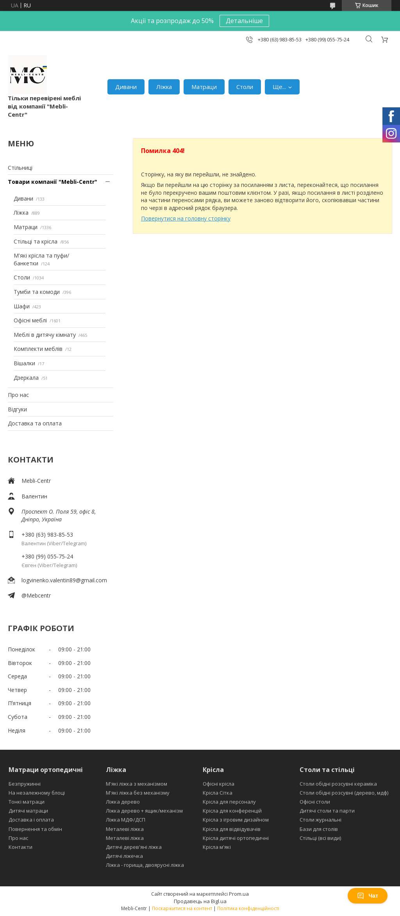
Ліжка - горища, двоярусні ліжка (145, 864)
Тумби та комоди (37, 291)
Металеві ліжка (125, 828)
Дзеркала (26, 377)
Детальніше (244, 20)
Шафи (22, 306)
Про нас (18, 394)
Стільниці (20, 167)
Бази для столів (319, 828)
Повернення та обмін (35, 828)
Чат (367, 895)
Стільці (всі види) (320, 837)
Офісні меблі (30, 320)
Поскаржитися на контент (182, 908)
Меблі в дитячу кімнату (45, 334)
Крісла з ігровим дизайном (236, 819)
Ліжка (164, 87)
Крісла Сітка (217, 792)
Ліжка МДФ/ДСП (125, 819)
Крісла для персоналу (229, 801)
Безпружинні (25, 783)
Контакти (20, 846)
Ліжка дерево (123, 801)
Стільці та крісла (35, 241)
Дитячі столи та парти (327, 810)
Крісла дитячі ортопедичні (236, 837)
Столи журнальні (320, 819)
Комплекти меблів (38, 348)
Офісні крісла (218, 783)
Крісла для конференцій (232, 810)
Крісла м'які (217, 846)
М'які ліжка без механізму (138, 792)
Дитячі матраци (28, 810)
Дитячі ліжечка (124, 855)
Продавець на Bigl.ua (200, 901)
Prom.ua (239, 893)
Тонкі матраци (27, 801)
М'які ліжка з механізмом (136, 783)
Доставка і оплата (31, 819)
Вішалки (24, 363)
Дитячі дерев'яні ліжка (134, 846)
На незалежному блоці (37, 792)
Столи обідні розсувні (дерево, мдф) (344, 792)
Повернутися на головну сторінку (185, 218)
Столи (244, 87)
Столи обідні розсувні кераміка (338, 783)
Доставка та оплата (35, 423)
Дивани (126, 87)
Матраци (204, 87)
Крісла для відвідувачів (232, 828)
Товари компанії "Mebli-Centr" (52, 181)
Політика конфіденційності (248, 908)
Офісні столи (315, 801)
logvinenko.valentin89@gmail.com (64, 580)
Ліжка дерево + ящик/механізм (144, 810)
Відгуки (17, 409)
